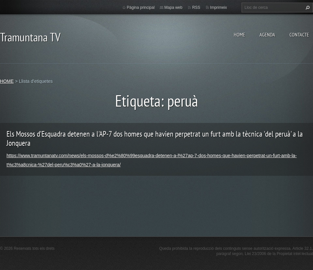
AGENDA (267, 34)
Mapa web (173, 7)
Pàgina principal (141, 7)
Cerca (307, 7)
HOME (239, 34)
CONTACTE (299, 34)
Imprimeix (218, 7)
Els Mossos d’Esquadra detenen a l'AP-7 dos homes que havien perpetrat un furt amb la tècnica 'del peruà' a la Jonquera (155, 138)
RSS (196, 7)
